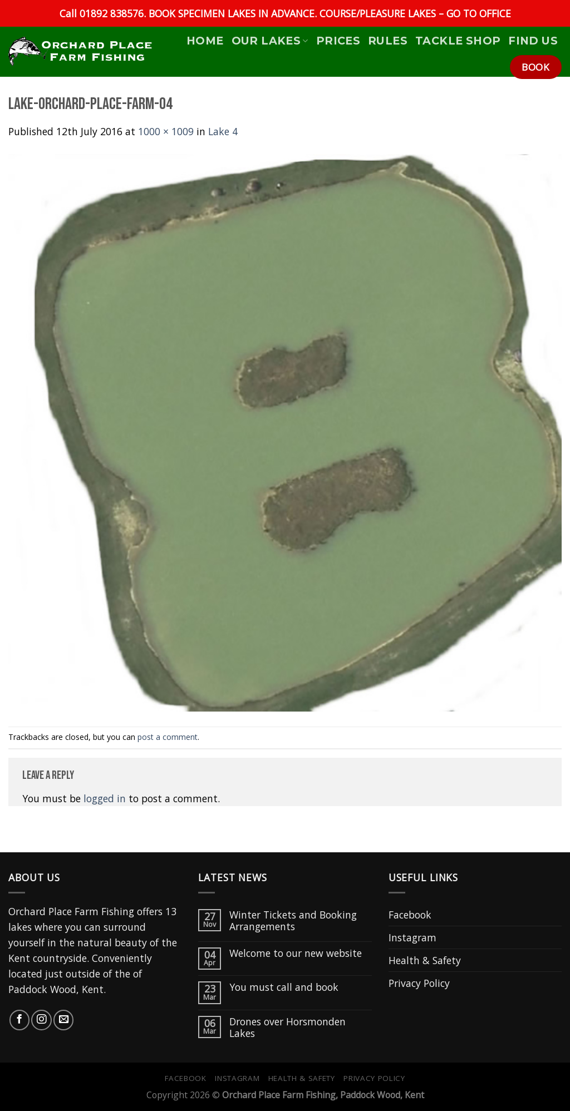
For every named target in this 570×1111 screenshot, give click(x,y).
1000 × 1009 (166, 131)
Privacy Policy (419, 983)
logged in (104, 798)
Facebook (410, 914)
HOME (205, 40)
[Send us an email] (63, 1020)
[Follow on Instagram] (41, 1020)
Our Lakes (270, 40)
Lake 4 (223, 131)
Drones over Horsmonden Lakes (287, 1027)
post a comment (167, 737)
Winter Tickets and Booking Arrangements (293, 920)
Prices (338, 40)
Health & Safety (425, 960)
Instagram (412, 937)
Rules (387, 40)
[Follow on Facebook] (19, 1020)
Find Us (533, 40)
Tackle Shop (457, 40)
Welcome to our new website (295, 953)
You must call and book (283, 987)
